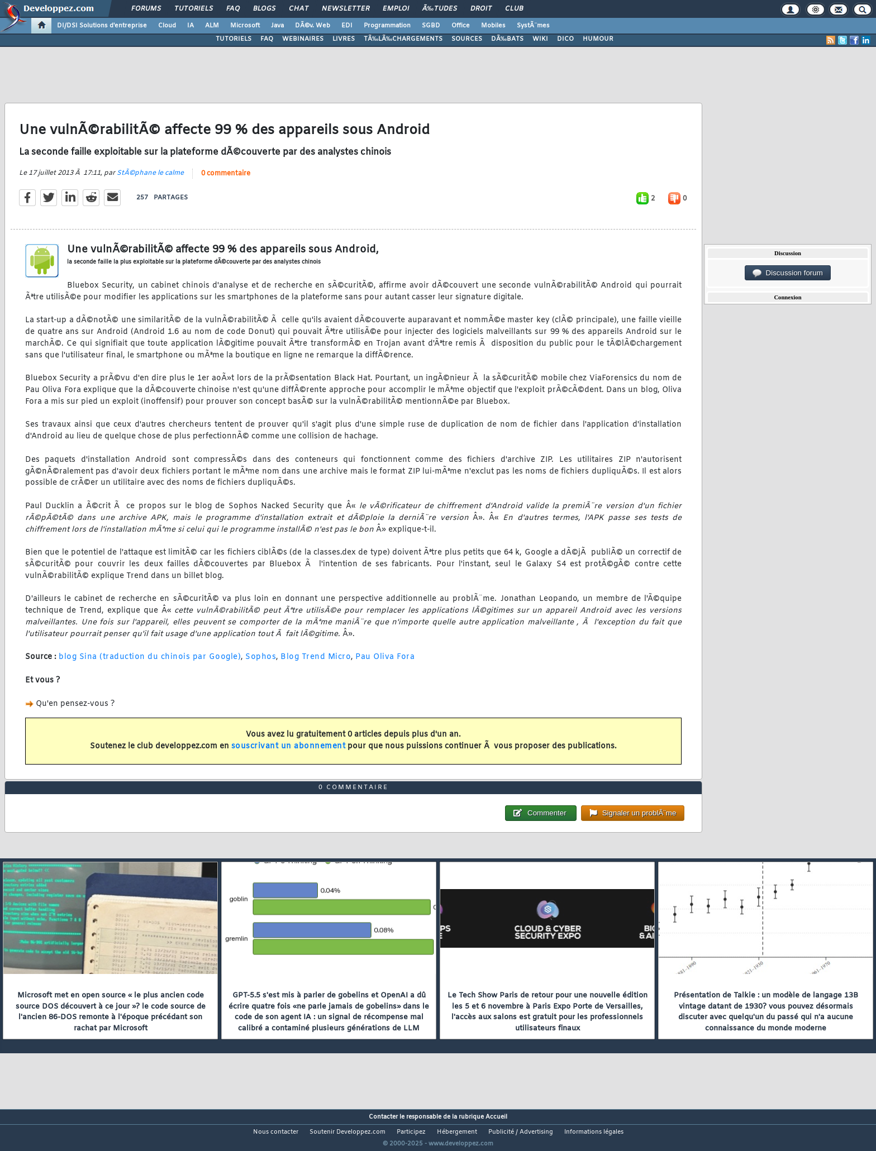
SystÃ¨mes (533, 26)
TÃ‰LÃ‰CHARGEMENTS (403, 39)
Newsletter (345, 8)
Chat (299, 8)
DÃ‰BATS (507, 39)
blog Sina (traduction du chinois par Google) (150, 664)
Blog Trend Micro (315, 664)
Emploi (396, 8)
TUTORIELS (233, 39)
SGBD (431, 26)
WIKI (540, 39)
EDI (347, 26)
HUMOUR (598, 39)
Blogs (264, 8)
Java (277, 26)
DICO (565, 39)
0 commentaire (225, 180)
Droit (481, 8)
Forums (146, 8)
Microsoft (245, 26)
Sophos (260, 664)
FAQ (233, 8)
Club (514, 8)
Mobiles (493, 26)
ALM (212, 26)
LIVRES (343, 39)
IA (190, 26)
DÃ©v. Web (312, 26)
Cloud (167, 26)
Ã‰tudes (439, 8)
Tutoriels (193, 8)
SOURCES (466, 39)
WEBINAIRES (302, 39)
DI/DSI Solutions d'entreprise (102, 26)
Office (460, 26)
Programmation (387, 26)
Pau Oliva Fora (385, 664)
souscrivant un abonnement (288, 753)
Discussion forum (788, 273)
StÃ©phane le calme (150, 179)
